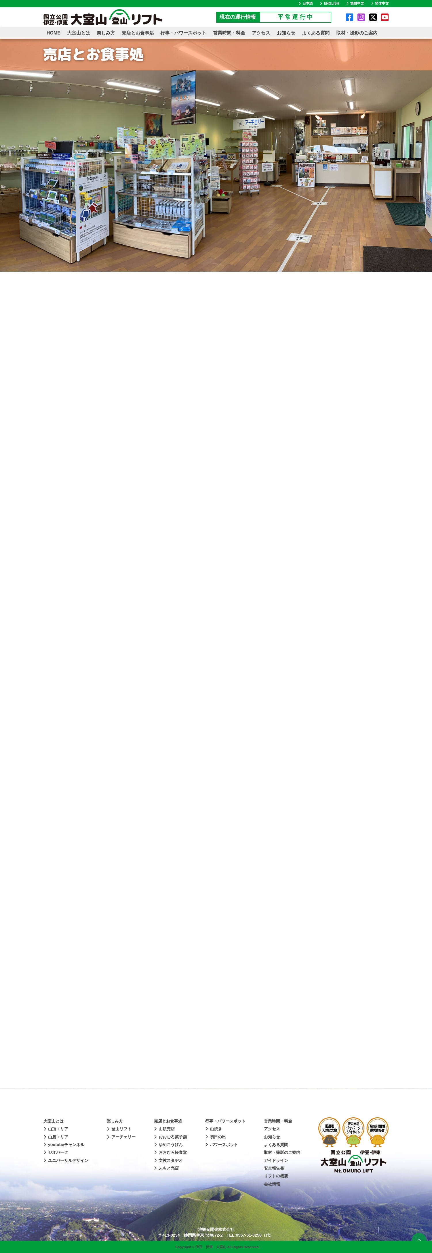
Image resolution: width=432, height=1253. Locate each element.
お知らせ (286, 32)
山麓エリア (55, 1137)
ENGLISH (329, 3)
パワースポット (221, 1144)
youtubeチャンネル (63, 1144)
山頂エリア (55, 1129)
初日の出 (215, 1137)
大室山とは (78, 32)
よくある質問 (316, 32)
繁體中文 (355, 3)
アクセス (261, 32)
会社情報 (272, 1184)
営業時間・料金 (229, 32)
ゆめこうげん (168, 1144)
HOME (53, 32)
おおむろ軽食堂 (170, 1152)
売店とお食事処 (138, 32)
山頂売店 (164, 1129)
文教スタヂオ (168, 1160)
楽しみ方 (106, 32)
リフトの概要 (276, 1176)
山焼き (213, 1129)
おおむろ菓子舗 (170, 1137)
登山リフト (119, 1129)
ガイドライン (276, 1160)
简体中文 (380, 3)
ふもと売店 (166, 1168)
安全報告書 (274, 1168)
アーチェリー (121, 1137)
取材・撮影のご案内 (357, 32)
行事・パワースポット (183, 32)
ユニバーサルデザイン (65, 1160)
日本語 (305, 3)
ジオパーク (55, 1152)
